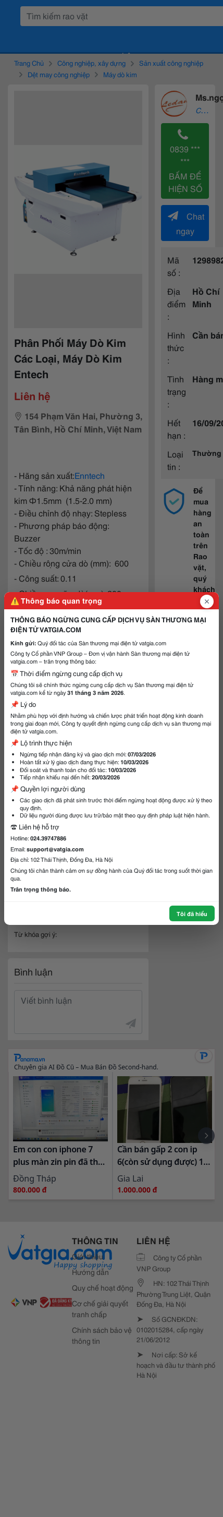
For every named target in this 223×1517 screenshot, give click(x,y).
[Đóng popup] (207, 601)
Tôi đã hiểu (192, 913)
